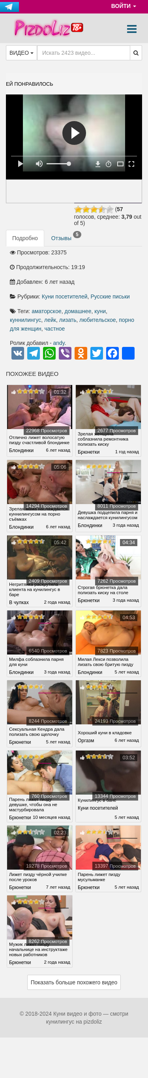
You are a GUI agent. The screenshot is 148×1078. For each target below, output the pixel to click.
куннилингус (25, 320)
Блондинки (21, 452)
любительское (97, 320)
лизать (68, 320)
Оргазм (86, 746)
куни (100, 311)
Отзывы (66, 236)
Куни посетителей (65, 296)
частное (55, 328)
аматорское (47, 311)
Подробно (25, 238)
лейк (50, 320)
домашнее (78, 311)
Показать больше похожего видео (74, 1002)
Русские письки (109, 296)
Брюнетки (88, 452)
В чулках (19, 607)
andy (59, 343)
